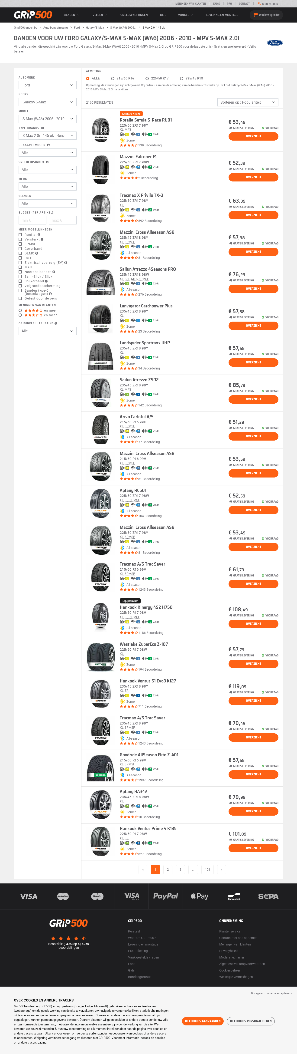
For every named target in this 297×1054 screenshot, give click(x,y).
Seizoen (25, 196)
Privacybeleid (228, 951)
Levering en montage (222, 15)
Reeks (23, 94)
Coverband (33, 248)
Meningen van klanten (190, 3)
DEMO (32, 253)
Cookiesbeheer (229, 970)
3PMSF (30, 244)
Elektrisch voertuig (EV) (46, 262)
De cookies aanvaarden (203, 1021)
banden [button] (72, 15)
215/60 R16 (125, 78)
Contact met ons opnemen (238, 937)
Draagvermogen (35, 145)
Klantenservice (229, 931)
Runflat (33, 234)
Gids (131, 970)
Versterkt (35, 239)
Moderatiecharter (231, 957)
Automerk (27, 77)
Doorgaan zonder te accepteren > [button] (271, 993)
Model (24, 111)
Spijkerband (37, 281)
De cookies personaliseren (251, 1021)
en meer (41, 310)
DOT (28, 258)
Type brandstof (32, 128)
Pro (229, 3)
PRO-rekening (138, 951)
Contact (244, 3)
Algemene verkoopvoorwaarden (242, 964)
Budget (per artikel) (36, 212)
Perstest (134, 931)
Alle (96, 78)
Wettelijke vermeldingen (236, 977)
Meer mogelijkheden (35, 229)
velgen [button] (100, 15)
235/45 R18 (194, 78)
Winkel (186, 15)
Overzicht (253, 136)
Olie (163, 15)
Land (132, 964)
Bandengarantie (139, 977)
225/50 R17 (160, 78)
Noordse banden (40, 271)
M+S (28, 267)
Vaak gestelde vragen (143, 957)
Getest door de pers (41, 298)
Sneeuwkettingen (134, 15)
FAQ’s (216, 3)
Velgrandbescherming (43, 285)
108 (207, 869)
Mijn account (268, 4)
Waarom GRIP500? (142, 937)
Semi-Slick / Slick (38, 276)
